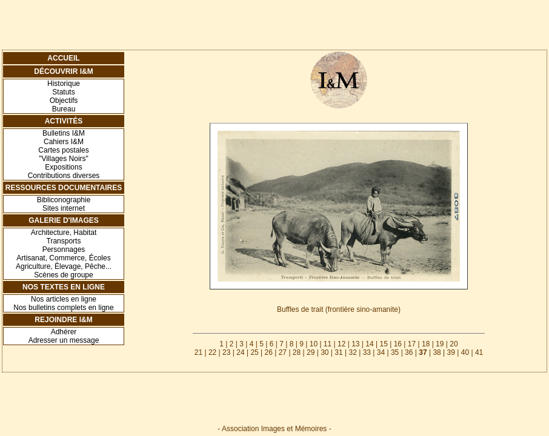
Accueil (63, 58)
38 (437, 352)
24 (240, 352)
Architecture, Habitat (64, 232)
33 (367, 352)
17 (412, 344)
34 (381, 352)
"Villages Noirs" (63, 158)
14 (369, 344)
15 (383, 344)
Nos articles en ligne (63, 299)
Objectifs (64, 100)
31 (338, 352)
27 (283, 352)
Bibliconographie (64, 200)
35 (395, 352)
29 (310, 352)
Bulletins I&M (63, 133)
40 (465, 352)
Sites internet (63, 208)
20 (454, 344)
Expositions (63, 167)
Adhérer (64, 332)
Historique (63, 83)
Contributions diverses (64, 175)
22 (212, 352)
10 (314, 344)
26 (269, 352)
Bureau (64, 109)
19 (440, 344)
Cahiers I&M (64, 141)
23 (226, 352)
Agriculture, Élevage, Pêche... (63, 266)
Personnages (63, 249)
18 (426, 344)
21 (198, 352)
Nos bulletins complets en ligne (63, 307)
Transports (64, 241)
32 (352, 352)
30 (324, 352)
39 (451, 352)
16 (398, 344)
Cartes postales (63, 150)
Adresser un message (63, 340)
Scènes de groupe (63, 275)
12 (341, 344)
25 (254, 352)
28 (297, 352)
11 (327, 344)
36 (409, 352)
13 (355, 344)
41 (479, 352)
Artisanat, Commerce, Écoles (63, 258)
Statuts (63, 92)
